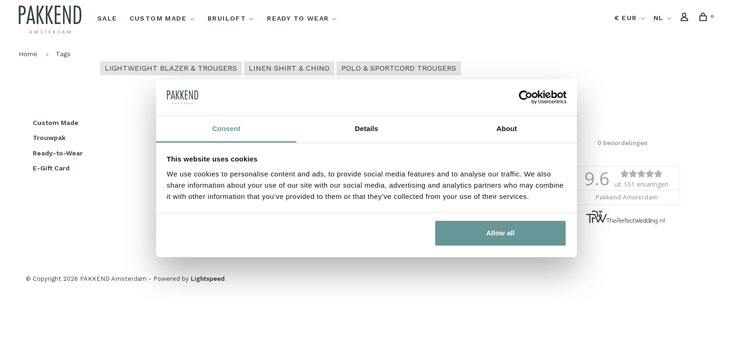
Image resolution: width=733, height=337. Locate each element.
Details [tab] (366, 128)
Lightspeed (208, 278)
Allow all (500, 233)
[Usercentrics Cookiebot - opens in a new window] (526, 97)
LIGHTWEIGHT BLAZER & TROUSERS (171, 68)
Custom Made (158, 18)
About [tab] (506, 128)
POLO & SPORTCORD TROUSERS (398, 68)
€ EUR (627, 18)
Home (28, 54)
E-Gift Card (51, 168)
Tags (63, 54)
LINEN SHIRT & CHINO (289, 68)
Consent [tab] (226, 128)
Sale (107, 18)
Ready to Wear (298, 18)
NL (659, 18)
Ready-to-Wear (58, 153)
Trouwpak (49, 137)
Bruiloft (227, 18)
